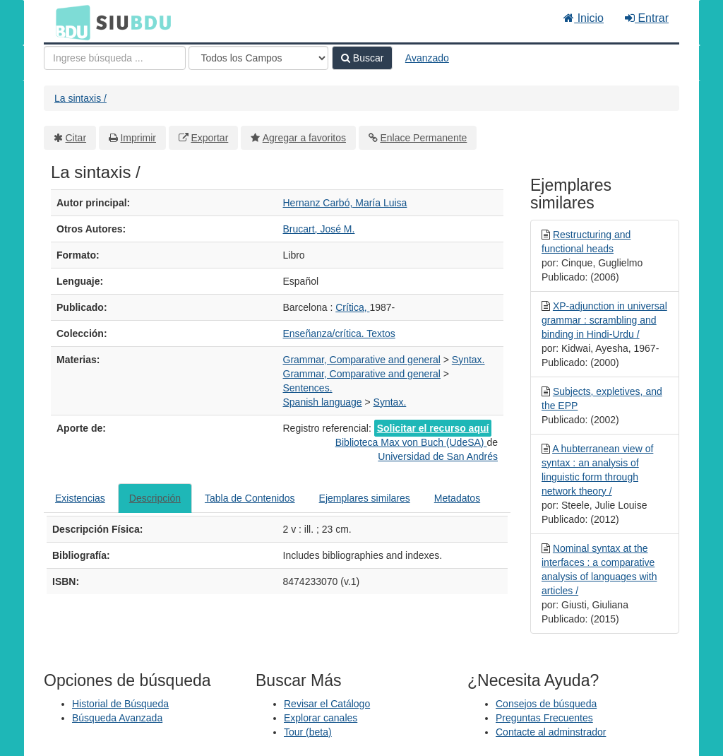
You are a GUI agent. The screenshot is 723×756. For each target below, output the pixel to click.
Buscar (362, 58)
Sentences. (308, 388)
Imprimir (138, 137)
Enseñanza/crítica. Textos (339, 333)
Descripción (155, 498)
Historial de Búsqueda (120, 703)
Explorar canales (320, 717)
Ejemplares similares (364, 498)
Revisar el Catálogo (327, 703)
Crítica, (352, 307)
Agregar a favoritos (304, 137)
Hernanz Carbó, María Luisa (345, 202)
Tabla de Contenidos (250, 498)
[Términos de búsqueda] (115, 58)
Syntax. (468, 359)
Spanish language (322, 402)
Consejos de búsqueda (546, 703)
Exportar (209, 137)
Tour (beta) (308, 732)
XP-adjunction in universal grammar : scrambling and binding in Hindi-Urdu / (604, 320)
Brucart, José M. (319, 229)
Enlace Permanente (423, 137)
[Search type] (258, 58)
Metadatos (457, 498)
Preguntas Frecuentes (544, 717)
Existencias (80, 498)
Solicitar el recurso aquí (433, 428)
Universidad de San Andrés (438, 456)
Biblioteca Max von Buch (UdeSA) (411, 442)
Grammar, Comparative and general (362, 359)
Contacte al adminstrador (551, 732)
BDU (69, 22)
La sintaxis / (80, 98)
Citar (76, 137)
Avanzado (427, 58)
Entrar (647, 18)
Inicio (583, 18)
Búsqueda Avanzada (117, 717)
